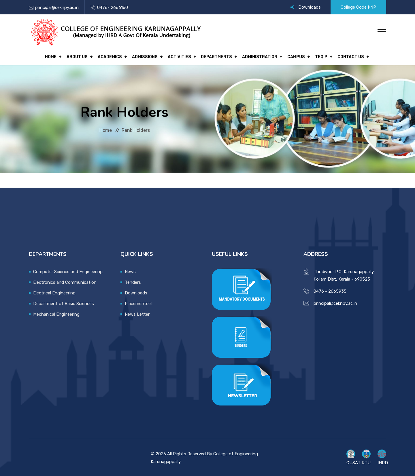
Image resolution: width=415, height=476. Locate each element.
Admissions (147, 56)
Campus (290, 56)
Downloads (309, 7)
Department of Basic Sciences (63, 301)
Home (59, 56)
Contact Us (341, 56)
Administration (255, 56)
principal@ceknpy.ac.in (57, 7)
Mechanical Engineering (56, 312)
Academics (114, 56)
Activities (179, 56)
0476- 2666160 (112, 7)
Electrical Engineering (54, 291)
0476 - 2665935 (330, 289)
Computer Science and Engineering (68, 269)
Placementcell (138, 301)
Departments (214, 56)
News (130, 269)
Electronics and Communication (65, 280)
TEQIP (313, 56)
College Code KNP (358, 7)
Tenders (133, 280)
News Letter (137, 312)
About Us (83, 56)
